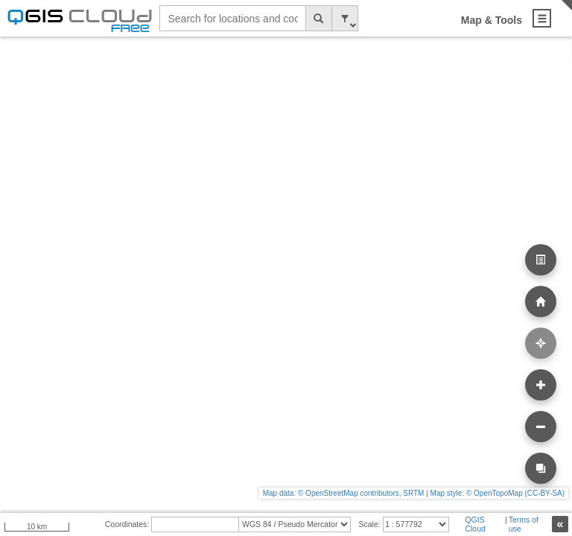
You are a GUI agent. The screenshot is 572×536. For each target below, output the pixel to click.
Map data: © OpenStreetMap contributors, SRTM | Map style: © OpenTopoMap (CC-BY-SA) (414, 493)
